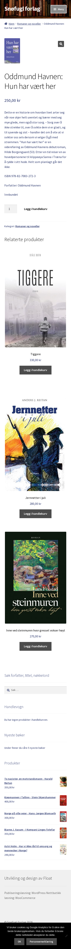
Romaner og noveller (29, 23)
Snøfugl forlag (22, 8)
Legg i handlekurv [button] (35, 370)
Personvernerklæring (41, 941)
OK (19, 941)
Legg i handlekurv (35, 209)
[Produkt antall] (10, 209)
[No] (66, 936)
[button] (61, 44)
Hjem (11, 23)
